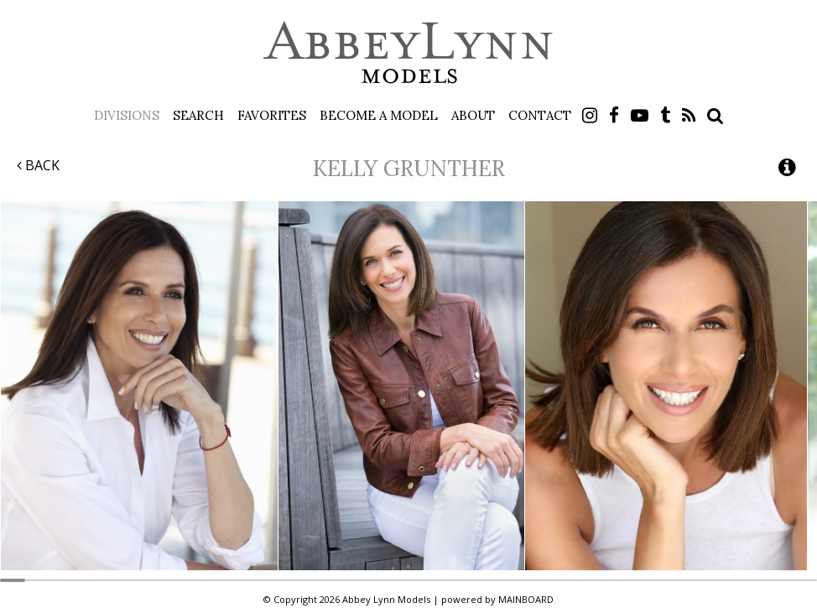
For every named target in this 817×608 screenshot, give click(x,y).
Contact (539, 115)
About (473, 115)
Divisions (126, 115)
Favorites (271, 115)
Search (198, 115)
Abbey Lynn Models (408, 52)
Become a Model (379, 115)
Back (38, 165)
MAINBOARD (526, 599)
